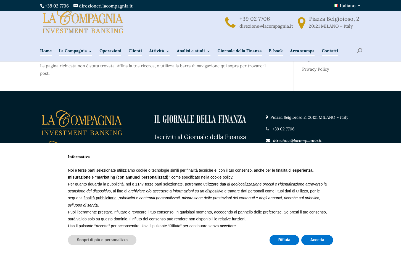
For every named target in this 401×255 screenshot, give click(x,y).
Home (46, 59)
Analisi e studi (191, 59)
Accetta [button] (317, 240)
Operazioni (110, 59)
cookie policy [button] (221, 177)
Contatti (330, 59)
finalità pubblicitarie (100, 198)
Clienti (135, 59)
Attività (156, 59)
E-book (276, 59)
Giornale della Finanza (240, 59)
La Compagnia (73, 59)
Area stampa (302, 59)
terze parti (153, 184)
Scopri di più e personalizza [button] (102, 240)
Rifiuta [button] (284, 240)
